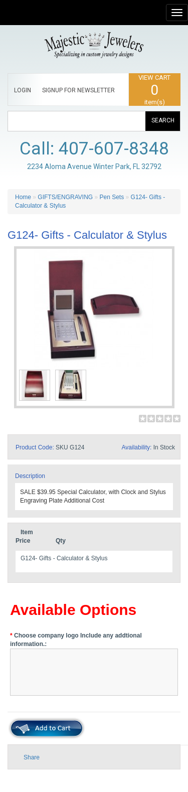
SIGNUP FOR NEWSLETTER (78, 90)
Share (32, 757)
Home (23, 197)
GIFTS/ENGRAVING (65, 197)
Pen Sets (112, 197)
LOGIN (22, 90)
